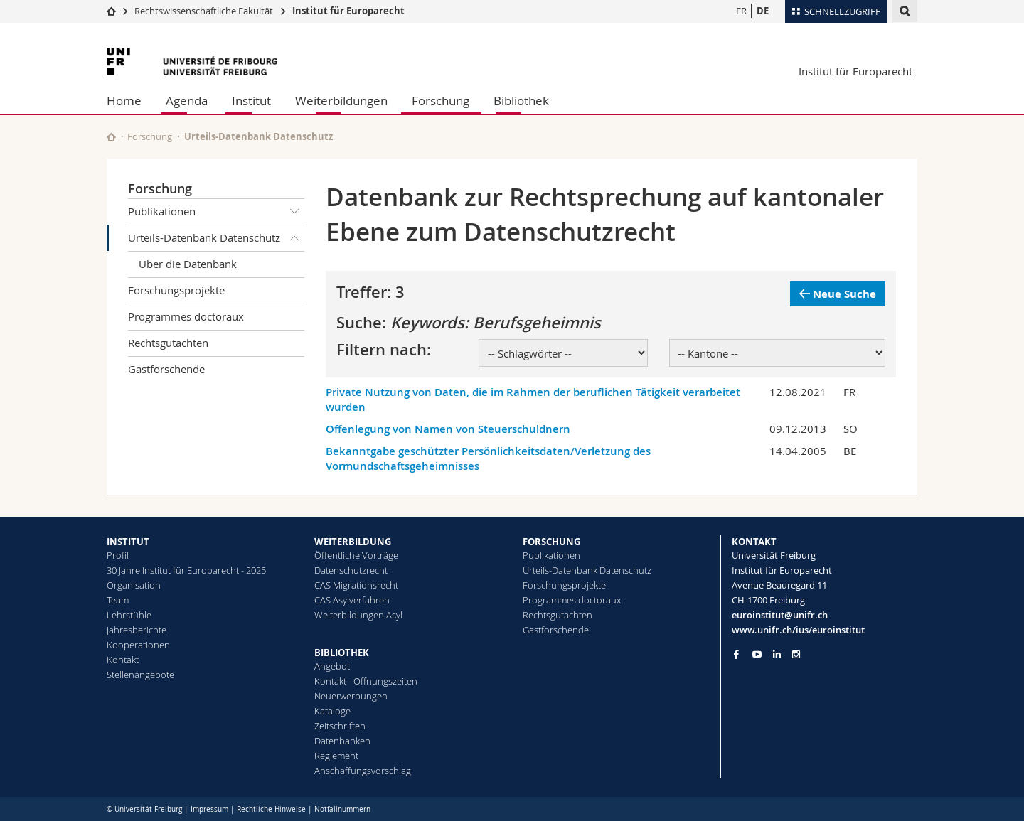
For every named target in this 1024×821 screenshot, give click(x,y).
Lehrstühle (129, 614)
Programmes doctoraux (186, 316)
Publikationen (216, 212)
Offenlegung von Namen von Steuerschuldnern (448, 429)
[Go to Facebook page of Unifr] (736, 654)
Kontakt (123, 659)
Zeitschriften (340, 725)
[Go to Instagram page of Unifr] (796, 654)
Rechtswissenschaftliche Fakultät (204, 10)
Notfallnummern (342, 809)
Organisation (134, 585)
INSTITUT (128, 541)
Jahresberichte (136, 629)
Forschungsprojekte (176, 290)
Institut (251, 100)
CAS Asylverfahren (352, 600)
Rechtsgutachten (168, 343)
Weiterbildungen (341, 100)
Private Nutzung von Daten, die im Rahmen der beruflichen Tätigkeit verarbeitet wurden (533, 399)
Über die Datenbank (188, 264)
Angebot (332, 666)
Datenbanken (342, 740)
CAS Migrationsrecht (356, 585)
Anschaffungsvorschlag (362, 770)
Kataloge (332, 710)
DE (763, 10)
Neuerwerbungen (351, 695)
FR (741, 10)
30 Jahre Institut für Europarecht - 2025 (186, 570)
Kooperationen (138, 644)
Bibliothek (521, 100)
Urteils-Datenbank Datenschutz (216, 238)
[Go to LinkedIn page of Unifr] (777, 654)
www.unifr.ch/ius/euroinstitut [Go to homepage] (798, 629)
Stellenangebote (140, 674)
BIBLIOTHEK (341, 652)
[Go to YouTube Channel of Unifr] (757, 654)
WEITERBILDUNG (352, 541)
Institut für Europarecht (348, 10)
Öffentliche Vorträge (356, 555)
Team (118, 600)
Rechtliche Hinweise (271, 809)
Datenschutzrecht (351, 570)
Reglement (336, 755)
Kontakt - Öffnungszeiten (365, 681)
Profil (118, 555)
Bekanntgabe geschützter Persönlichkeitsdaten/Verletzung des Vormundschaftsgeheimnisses (488, 458)
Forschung (440, 100)
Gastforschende (166, 369)
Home (124, 100)
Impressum (209, 809)
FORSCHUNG (551, 541)
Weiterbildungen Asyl (358, 614)
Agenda (187, 100)
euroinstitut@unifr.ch (780, 614)
